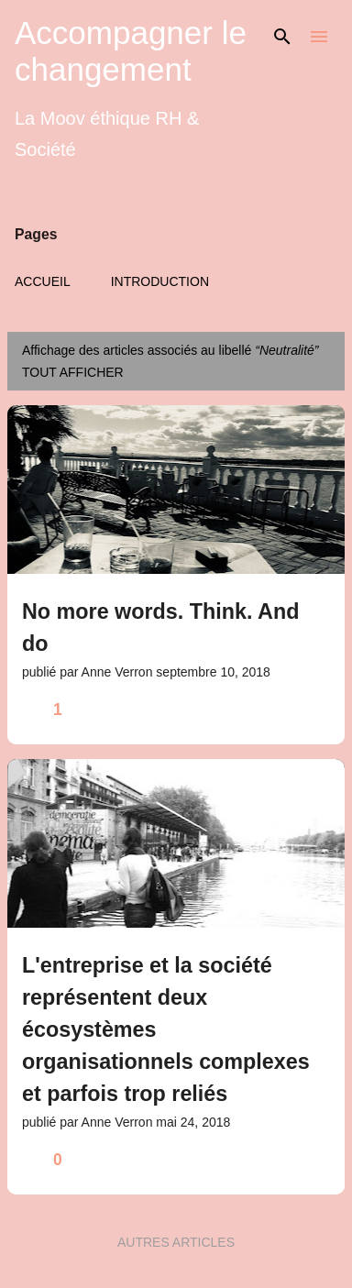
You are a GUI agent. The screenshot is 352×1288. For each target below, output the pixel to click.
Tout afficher (73, 372)
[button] (319, 710)
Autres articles (176, 1242)
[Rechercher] (282, 37)
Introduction (160, 281)
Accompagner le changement (131, 51)
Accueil (43, 281)
